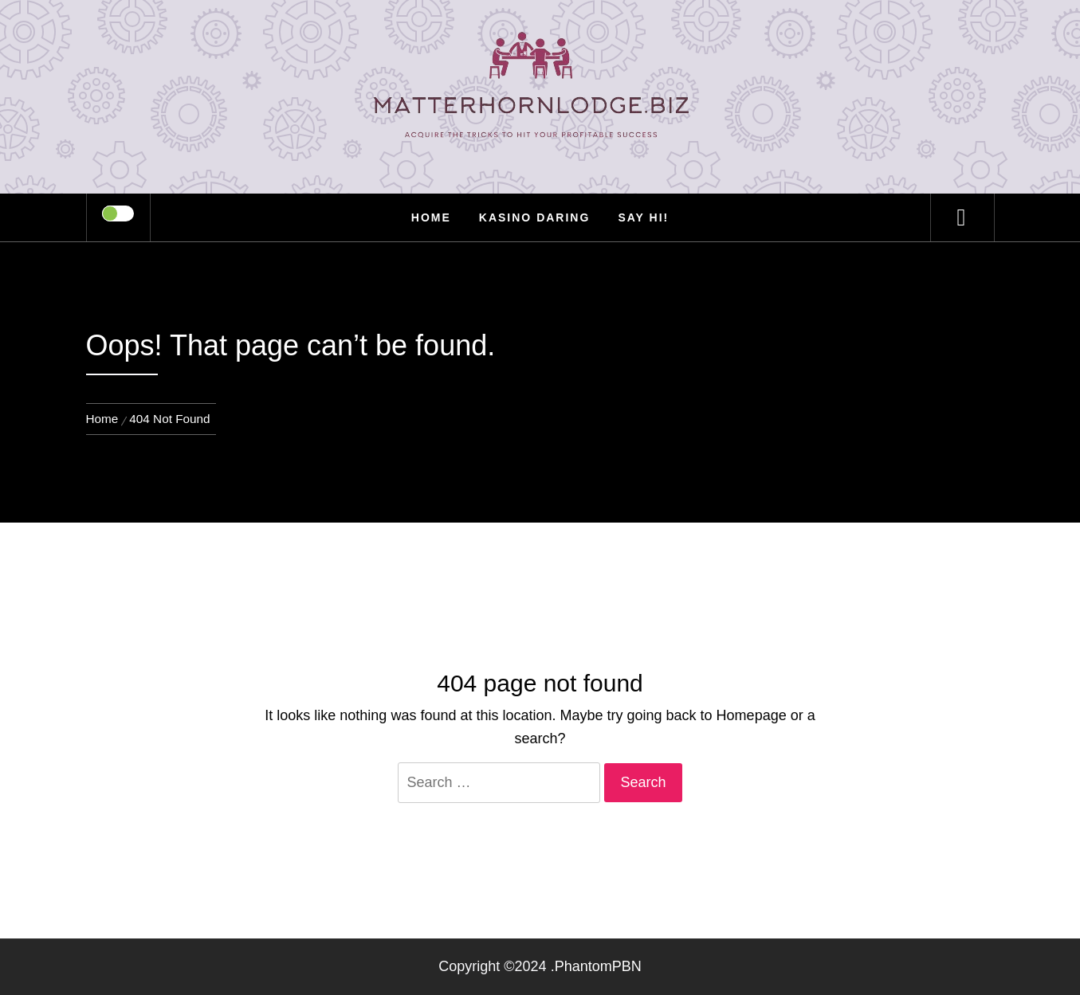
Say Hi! (643, 217)
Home (431, 217)
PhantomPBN (598, 966)
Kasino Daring (535, 217)
